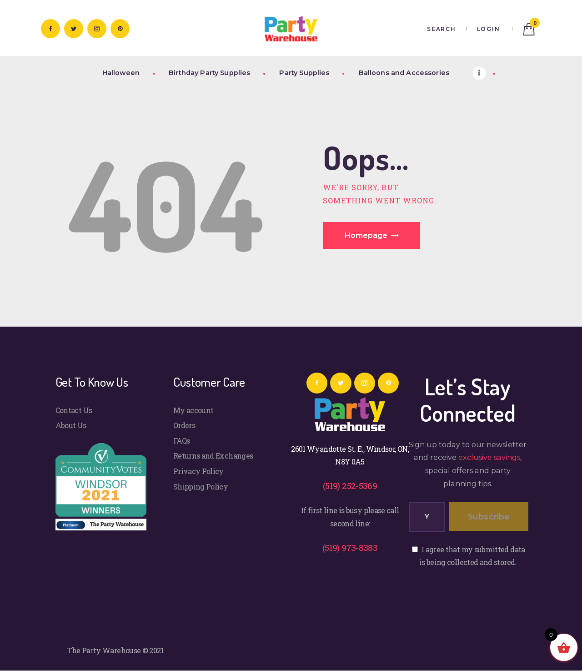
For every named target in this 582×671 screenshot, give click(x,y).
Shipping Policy (200, 486)
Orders (184, 425)
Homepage (366, 235)
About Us (70, 425)
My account (193, 410)
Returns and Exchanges (213, 455)
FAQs (181, 440)
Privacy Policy (198, 471)
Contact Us (73, 410)
